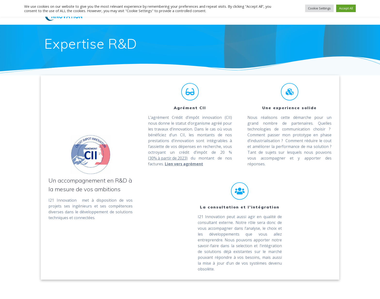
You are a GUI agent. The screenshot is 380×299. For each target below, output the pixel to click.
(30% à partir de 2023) (168, 158)
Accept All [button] (346, 8)
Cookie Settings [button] (319, 8)
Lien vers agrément (184, 164)
